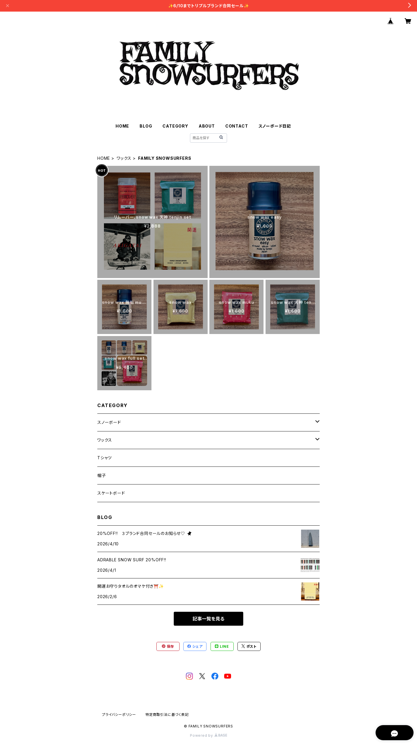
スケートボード (111, 493)
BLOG (146, 126)
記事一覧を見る (208, 619)
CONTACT (236, 126)
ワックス (124, 158)
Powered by (208, 735)
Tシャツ (104, 457)
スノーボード (109, 422)
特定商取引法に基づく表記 (167, 714)
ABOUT (207, 126)
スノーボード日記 (275, 126)
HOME (122, 126)
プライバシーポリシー (119, 714)
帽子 (101, 475)
